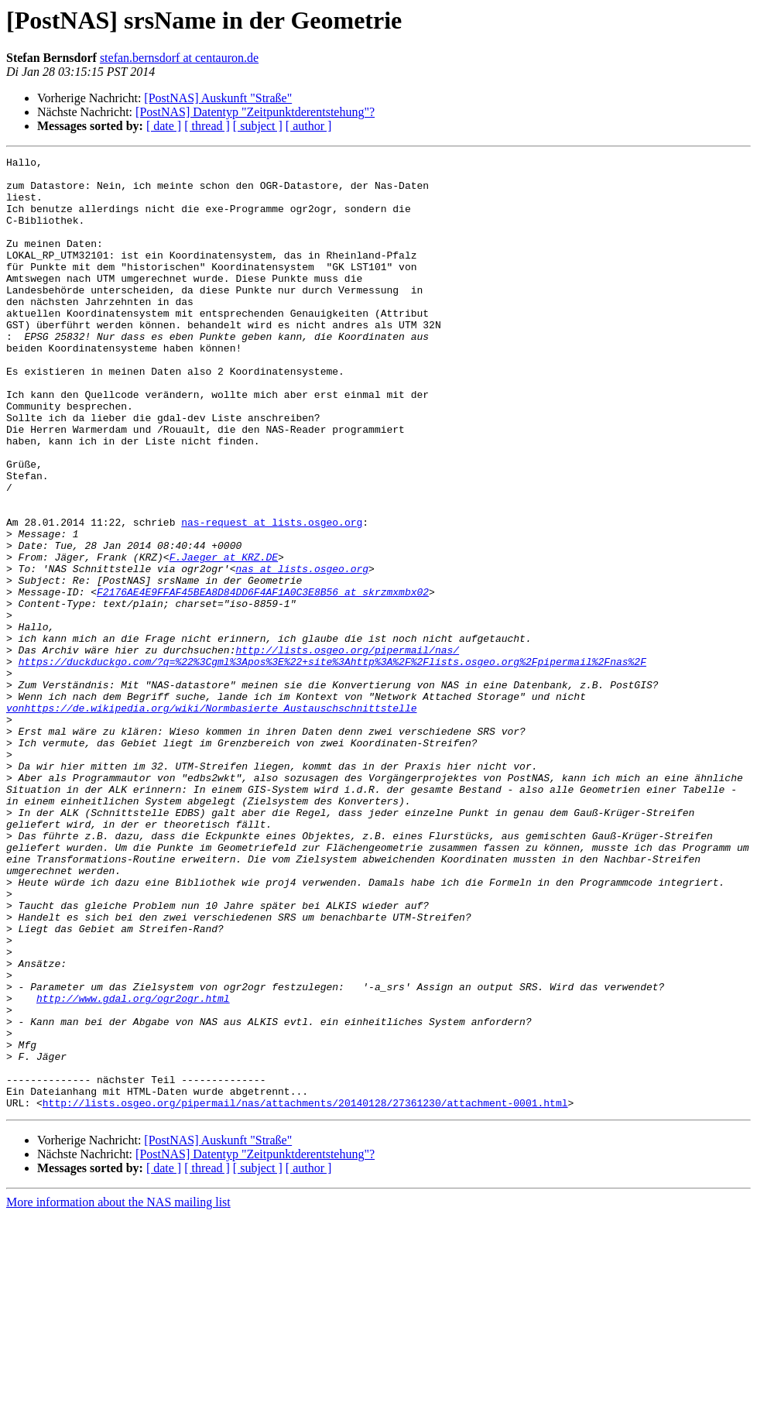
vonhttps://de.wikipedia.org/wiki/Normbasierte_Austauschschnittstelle (211, 819)
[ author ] (309, 125)
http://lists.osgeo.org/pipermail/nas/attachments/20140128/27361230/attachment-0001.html (305, 1293)
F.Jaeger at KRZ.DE (224, 638)
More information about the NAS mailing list (118, 1392)
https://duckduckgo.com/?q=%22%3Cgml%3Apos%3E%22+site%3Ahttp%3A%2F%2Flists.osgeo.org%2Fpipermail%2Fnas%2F (332, 763)
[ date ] (163, 125)
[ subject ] (258, 125)
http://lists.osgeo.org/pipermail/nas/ (347, 749)
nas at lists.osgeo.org (301, 652)
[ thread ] (207, 125)
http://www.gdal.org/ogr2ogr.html (133, 1168)
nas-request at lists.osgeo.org (271, 596)
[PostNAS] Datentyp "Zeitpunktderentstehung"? (255, 111)
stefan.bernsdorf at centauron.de (179, 57)
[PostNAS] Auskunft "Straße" (218, 98)
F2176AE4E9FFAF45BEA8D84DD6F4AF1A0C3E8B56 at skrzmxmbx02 (263, 680)
